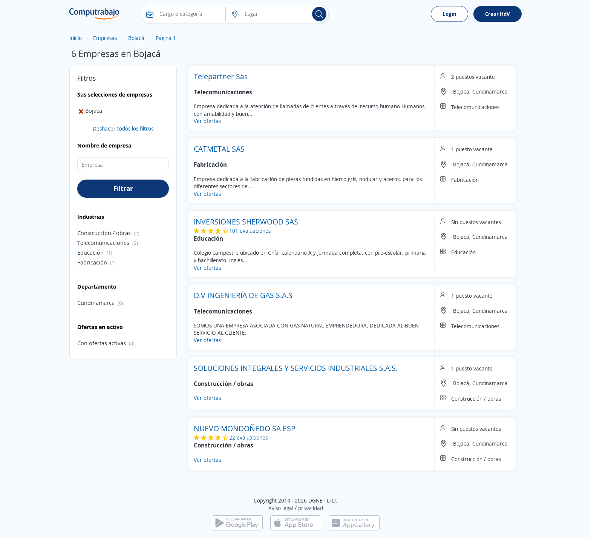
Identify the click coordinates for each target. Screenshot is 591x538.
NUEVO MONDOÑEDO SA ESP (245, 428)
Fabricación (92, 262)
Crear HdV (497, 13)
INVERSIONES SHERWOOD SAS (246, 222)
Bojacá (136, 38)
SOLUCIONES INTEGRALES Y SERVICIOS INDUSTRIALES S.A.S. (296, 368)
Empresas (105, 38)
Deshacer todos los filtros (123, 128)
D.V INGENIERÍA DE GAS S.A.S (243, 295)
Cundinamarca (96, 302)
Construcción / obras (104, 233)
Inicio (75, 38)
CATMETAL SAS (219, 149)
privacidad (310, 508)
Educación (90, 252)
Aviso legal (280, 508)
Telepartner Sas (221, 76)
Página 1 (166, 38)
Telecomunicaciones (103, 242)
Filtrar (123, 188)
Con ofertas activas (101, 343)
